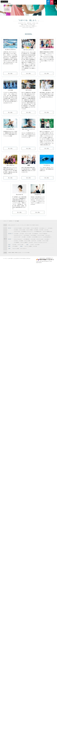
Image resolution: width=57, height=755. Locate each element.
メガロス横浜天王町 (26, 239)
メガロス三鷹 (21, 233)
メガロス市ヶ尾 (33, 240)
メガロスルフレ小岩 (17, 231)
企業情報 (9, 252)
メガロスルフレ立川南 (40, 235)
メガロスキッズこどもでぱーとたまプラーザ (40, 242)
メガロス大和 (31, 242)
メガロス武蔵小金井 (35, 233)
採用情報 (16, 252)
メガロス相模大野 (16, 242)
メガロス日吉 (16, 240)
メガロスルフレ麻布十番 (34, 228)
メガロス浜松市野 (14, 246)
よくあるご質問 (15, 258)
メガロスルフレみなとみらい (18, 239)
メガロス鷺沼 (39, 240)
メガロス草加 (14, 244)
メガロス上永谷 (33, 239)
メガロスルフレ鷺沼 (45, 240)
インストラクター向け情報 (25, 252)
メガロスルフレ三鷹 (28, 233)
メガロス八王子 (47, 235)
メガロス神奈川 (46, 239)
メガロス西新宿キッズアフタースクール (27, 231)
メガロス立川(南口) (33, 235)
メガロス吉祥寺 (16, 233)
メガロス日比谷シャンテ (42, 228)
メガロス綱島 (21, 240)
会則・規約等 (10, 258)
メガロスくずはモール (23, 248)
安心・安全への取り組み (22, 258)
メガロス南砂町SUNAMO (37, 231)
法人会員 (19, 252)
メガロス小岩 (46, 229)
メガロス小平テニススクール (18, 235)
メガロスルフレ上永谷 (39, 239)
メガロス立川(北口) (26, 235)
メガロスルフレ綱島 (27, 240)
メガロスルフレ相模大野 (23, 242)
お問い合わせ (28, 258)
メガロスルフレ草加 (20, 244)
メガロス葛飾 (36, 229)
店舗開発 (12, 252)
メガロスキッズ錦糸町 (29, 229)
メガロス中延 (41, 229)
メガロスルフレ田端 (22, 229)
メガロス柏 (31, 244)
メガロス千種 (35, 246)
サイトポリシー (5, 258)
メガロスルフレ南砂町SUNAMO (47, 231)
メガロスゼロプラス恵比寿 (18, 228)
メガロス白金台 (49, 228)
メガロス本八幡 (37, 244)
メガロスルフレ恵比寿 (26, 228)
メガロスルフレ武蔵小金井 (43, 233)
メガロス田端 (16, 229)
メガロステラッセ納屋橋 (28, 246)
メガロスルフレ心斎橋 (15, 248)
